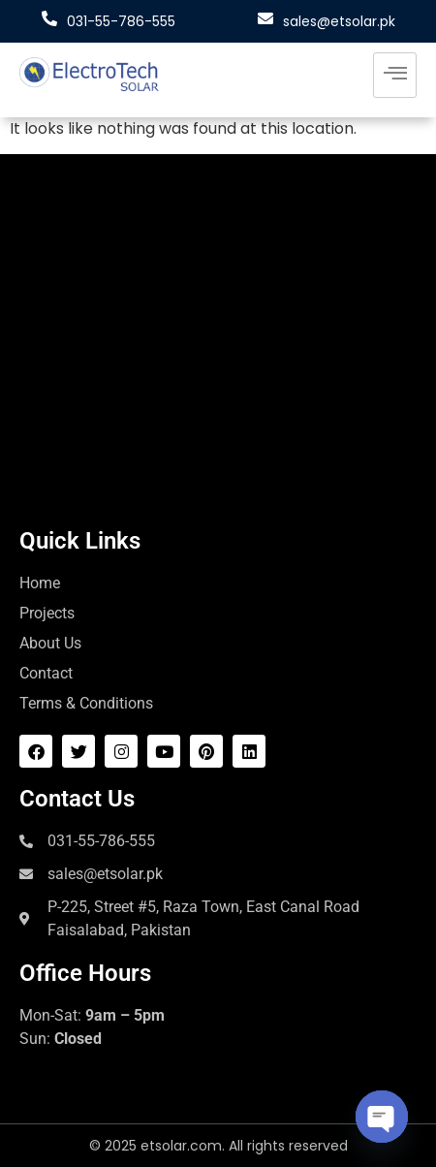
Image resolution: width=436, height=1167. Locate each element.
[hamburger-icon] (395, 75)
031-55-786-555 (121, 21)
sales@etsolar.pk (339, 21)
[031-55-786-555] (49, 18)
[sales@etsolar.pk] (265, 18)
